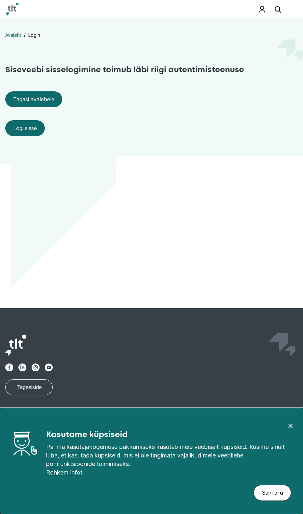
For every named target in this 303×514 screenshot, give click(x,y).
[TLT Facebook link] (9, 367)
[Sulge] (290, 425)
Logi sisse (25, 128)
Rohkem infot (64, 472)
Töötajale (262, 9)
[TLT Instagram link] (36, 367)
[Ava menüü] (290, 9)
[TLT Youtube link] (49, 367)
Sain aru (272, 492)
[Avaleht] (11, 9)
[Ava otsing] (278, 9)
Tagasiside (29, 387)
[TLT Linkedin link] (22, 367)
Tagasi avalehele (33, 99)
